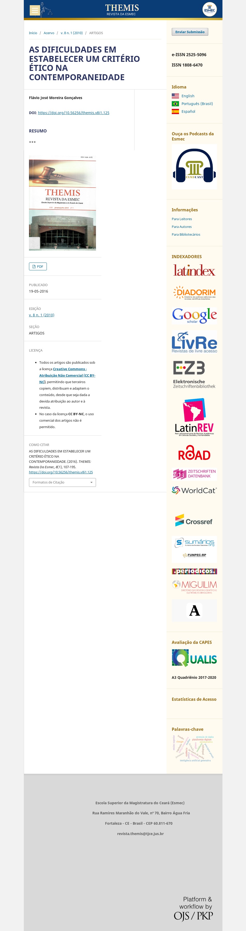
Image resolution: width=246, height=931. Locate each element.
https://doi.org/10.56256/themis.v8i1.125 (73, 112)
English (188, 95)
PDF (39, 266)
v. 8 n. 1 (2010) (72, 33)
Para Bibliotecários (186, 234)
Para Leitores (182, 219)
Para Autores (182, 226)
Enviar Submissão (190, 31)
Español (188, 111)
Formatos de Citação (48, 482)
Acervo (49, 33)
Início (33, 33)
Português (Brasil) (197, 103)
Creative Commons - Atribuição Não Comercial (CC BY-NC (67, 375)
